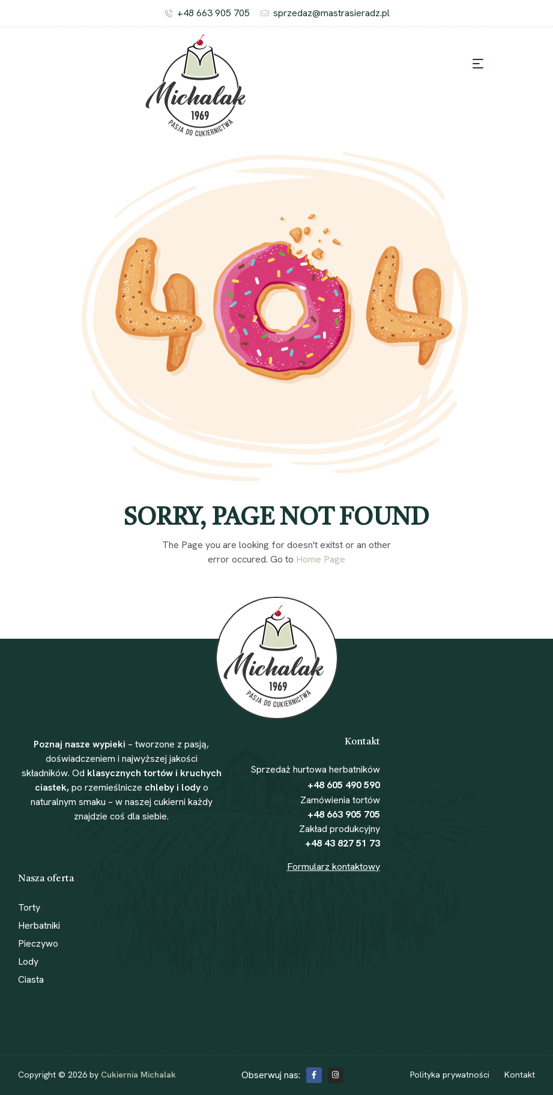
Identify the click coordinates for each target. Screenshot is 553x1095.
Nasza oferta (46, 879)
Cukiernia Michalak (138, 1074)
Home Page (320, 559)
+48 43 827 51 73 (342, 843)
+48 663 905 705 (343, 814)
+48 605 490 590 (343, 785)
